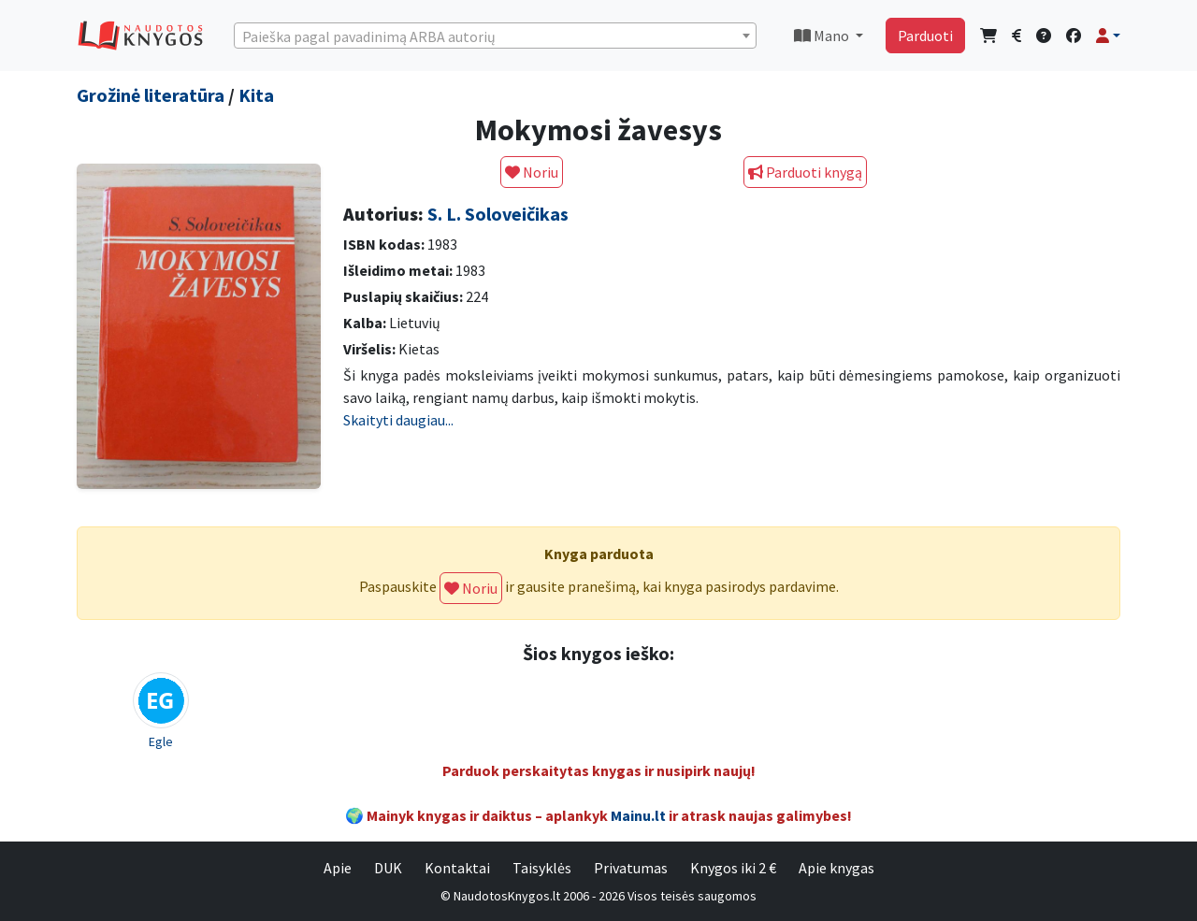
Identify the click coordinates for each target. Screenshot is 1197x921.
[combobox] (495, 35)
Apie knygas (836, 867)
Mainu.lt (638, 815)
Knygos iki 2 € (733, 867)
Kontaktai (457, 867)
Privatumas (631, 867)
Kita (256, 95)
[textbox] (495, 36)
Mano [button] (823, 35)
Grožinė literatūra (150, 95)
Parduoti (925, 35)
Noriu (531, 172)
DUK (388, 867)
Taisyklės (541, 867)
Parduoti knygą (805, 172)
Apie (338, 867)
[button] (1108, 35)
